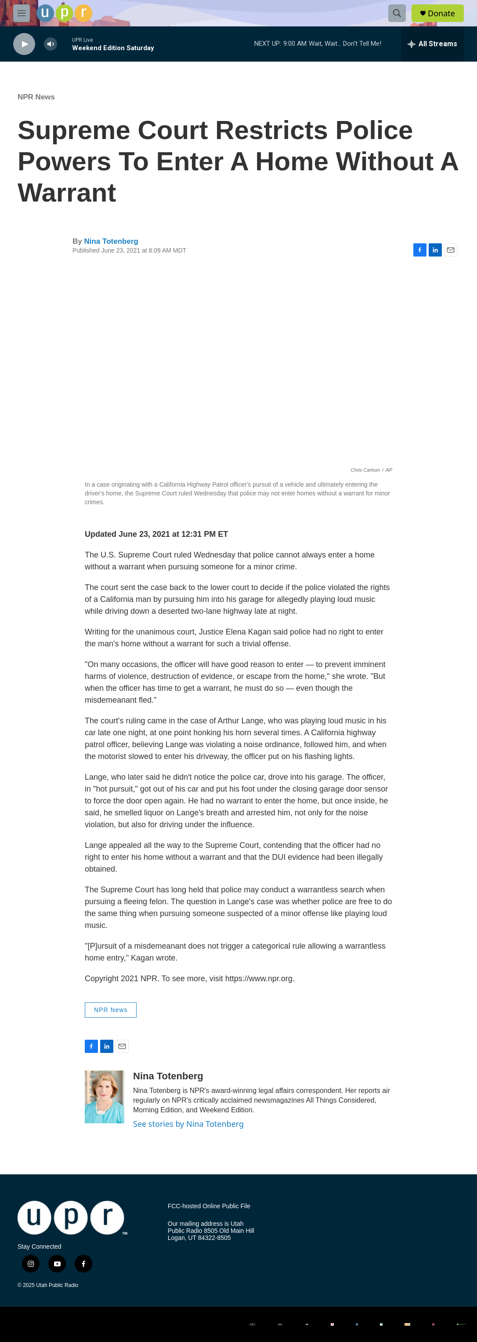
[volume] (50, 44)
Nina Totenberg (111, 241)
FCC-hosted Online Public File (209, 1206)
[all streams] (432, 44)
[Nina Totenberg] (104, 1097)
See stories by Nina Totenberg (188, 1123)
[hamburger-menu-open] (21, 13)
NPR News (36, 97)
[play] (24, 44)
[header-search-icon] (397, 13)
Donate (441, 13)
